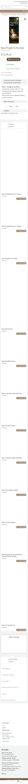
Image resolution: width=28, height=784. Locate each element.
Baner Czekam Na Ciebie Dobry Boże (12, 393)
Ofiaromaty (4, 694)
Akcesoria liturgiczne (6, 668)
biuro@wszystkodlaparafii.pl (19, 1)
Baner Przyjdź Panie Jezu (8, 361)
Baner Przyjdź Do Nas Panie (9, 258)
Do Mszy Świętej (5, 681)
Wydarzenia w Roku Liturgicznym (9, 700)
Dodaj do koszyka (14, 59)
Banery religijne (13, 14)
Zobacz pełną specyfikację (8, 75)
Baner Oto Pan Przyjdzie (8, 425)
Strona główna (5, 14)
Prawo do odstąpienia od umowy (8, 736)
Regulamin (4, 727)
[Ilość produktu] (3, 59)
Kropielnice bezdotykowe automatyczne (10, 687)
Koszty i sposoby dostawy (7, 733)
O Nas (3, 725)
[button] (25, 19)
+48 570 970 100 (22, 3)
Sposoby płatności (5, 735)
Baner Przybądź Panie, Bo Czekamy (11, 194)
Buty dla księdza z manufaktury (8, 675)
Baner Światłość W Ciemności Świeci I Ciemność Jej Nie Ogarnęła (12, 555)
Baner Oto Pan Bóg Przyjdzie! (10, 490)
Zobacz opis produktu (7, 72)
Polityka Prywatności (6, 738)
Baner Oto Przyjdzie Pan (8, 625)
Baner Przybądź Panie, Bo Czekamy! (11, 226)
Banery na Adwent (22, 14)
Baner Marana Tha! (7, 329)
